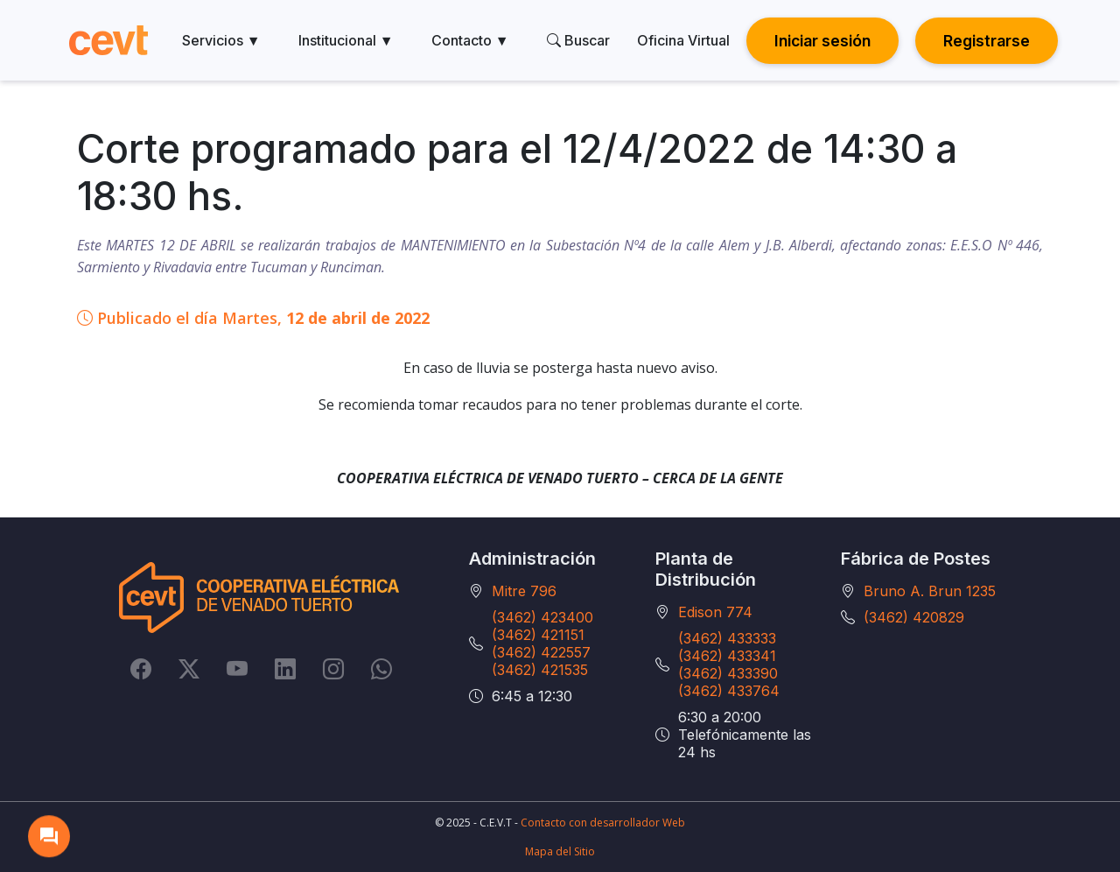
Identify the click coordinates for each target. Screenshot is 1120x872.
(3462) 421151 (538, 634)
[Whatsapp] (381, 669)
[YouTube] (237, 669)
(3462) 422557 (541, 652)
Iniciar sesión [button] (822, 41)
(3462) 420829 (914, 617)
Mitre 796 (524, 591)
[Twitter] (189, 669)
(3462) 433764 (729, 691)
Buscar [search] (578, 40)
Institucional (346, 40)
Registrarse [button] (986, 41)
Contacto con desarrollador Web (603, 822)
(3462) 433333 (727, 638)
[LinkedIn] (285, 669)
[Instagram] (333, 669)
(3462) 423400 (542, 617)
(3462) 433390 (728, 673)
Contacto (470, 40)
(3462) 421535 (540, 670)
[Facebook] (141, 669)
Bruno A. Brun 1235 (930, 591)
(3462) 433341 (727, 656)
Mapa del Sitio (560, 851)
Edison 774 (715, 612)
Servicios (221, 40)
